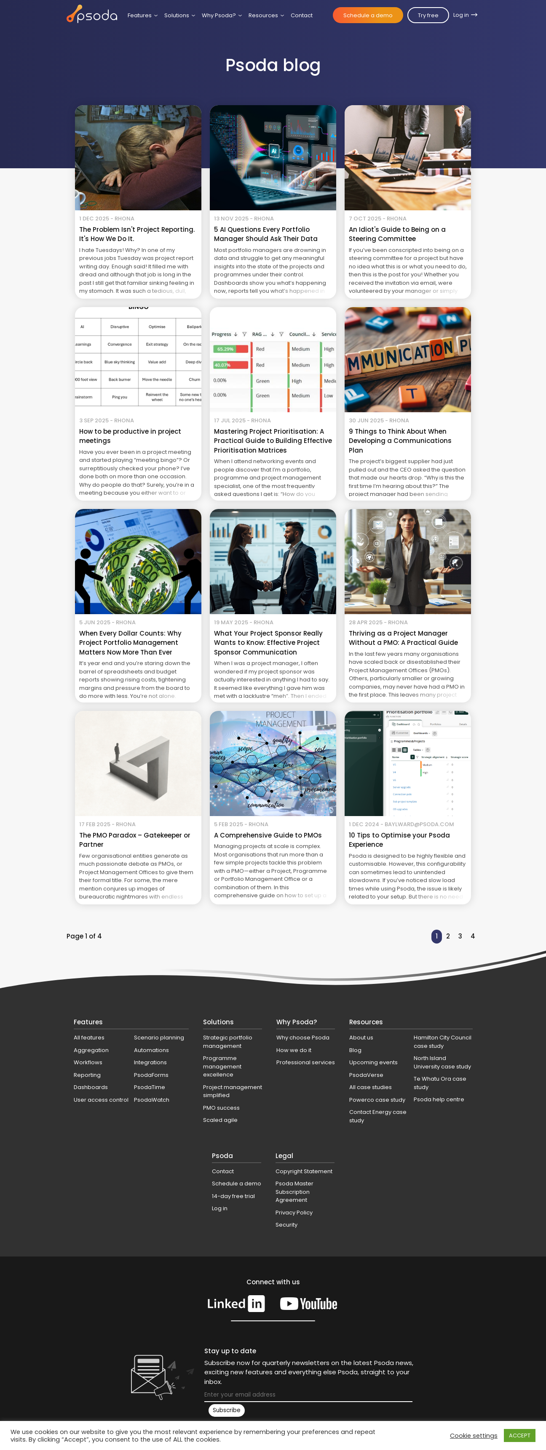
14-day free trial (233, 1196)
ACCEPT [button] (519, 1435)
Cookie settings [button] (474, 1435)
